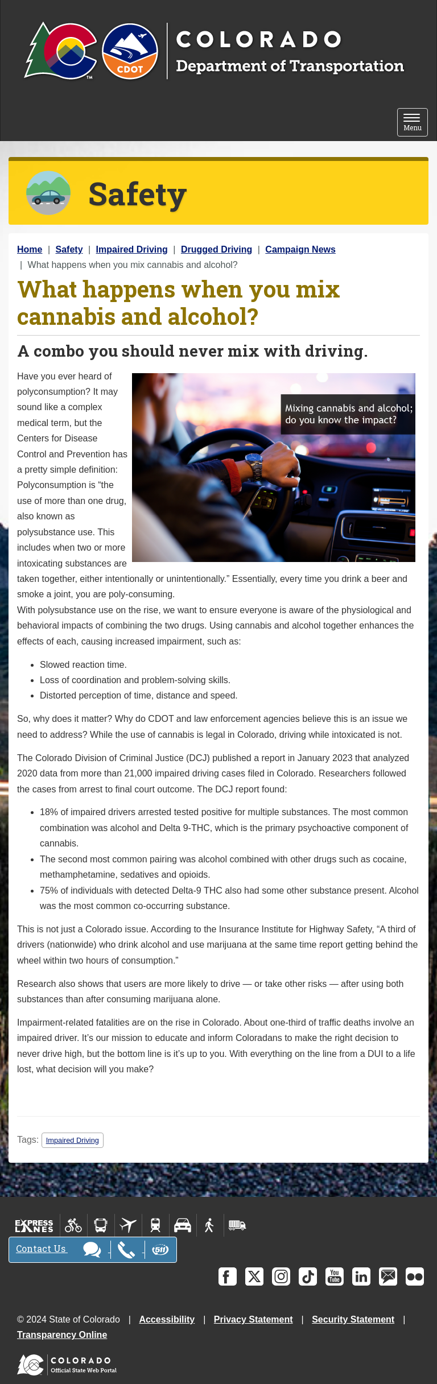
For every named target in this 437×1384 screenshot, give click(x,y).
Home (29, 249)
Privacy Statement (253, 1319)
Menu (415, 122)
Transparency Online (62, 1335)
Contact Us (93, 1250)
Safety (69, 249)
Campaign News (300, 249)
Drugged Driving (216, 249)
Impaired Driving (132, 249)
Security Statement (353, 1319)
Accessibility (167, 1319)
